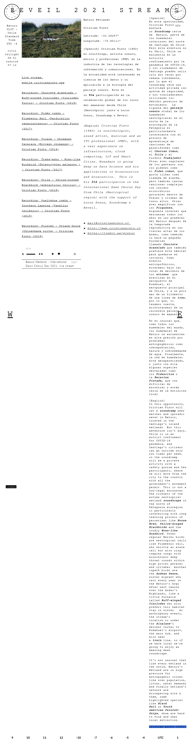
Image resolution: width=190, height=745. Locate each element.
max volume (41, 254)
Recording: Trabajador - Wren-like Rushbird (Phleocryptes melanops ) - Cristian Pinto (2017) (51, 164)
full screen (74, 254)
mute (24, 254)
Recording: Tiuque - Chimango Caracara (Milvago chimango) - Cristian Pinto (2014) (47, 144)
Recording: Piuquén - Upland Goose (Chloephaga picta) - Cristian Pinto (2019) (51, 231)
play (51, 253)
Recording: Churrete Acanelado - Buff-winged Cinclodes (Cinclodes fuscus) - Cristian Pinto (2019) (50, 97)
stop (57, 253)
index (11, 486)
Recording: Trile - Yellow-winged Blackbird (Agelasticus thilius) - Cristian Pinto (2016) (51, 185)
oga (74, 262)
